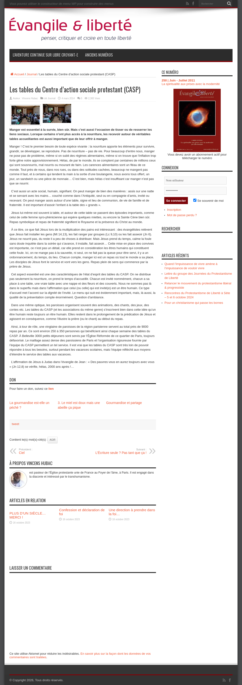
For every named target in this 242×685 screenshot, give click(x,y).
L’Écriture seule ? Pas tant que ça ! (118, 451)
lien (51, 388)
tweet (15, 424)
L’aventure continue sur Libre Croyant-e (45, 55)
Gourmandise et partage (124, 403)
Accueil (16, 74)
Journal (32, 74)
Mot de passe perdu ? (182, 215)
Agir (52, 440)
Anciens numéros (99, 55)
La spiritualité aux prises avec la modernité (191, 84)
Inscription (174, 209)
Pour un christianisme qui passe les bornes (193, 302)
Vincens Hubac (30, 98)
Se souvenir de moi (208, 200)
